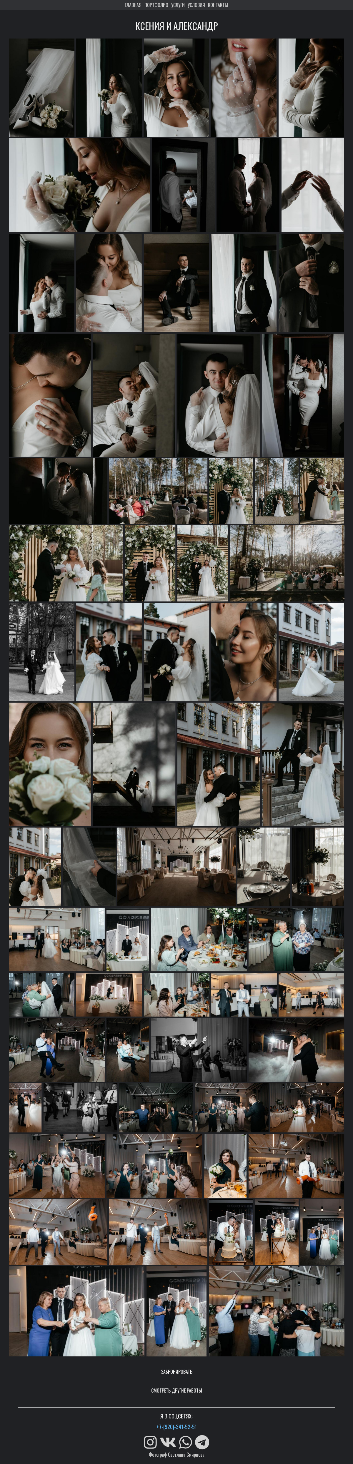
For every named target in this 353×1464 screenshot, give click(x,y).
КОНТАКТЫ (218, 5)
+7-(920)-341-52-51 (176, 1426)
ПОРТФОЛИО (156, 5)
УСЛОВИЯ (196, 5)
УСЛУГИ (178, 5)
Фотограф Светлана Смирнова (176, 1454)
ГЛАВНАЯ (133, 5)
